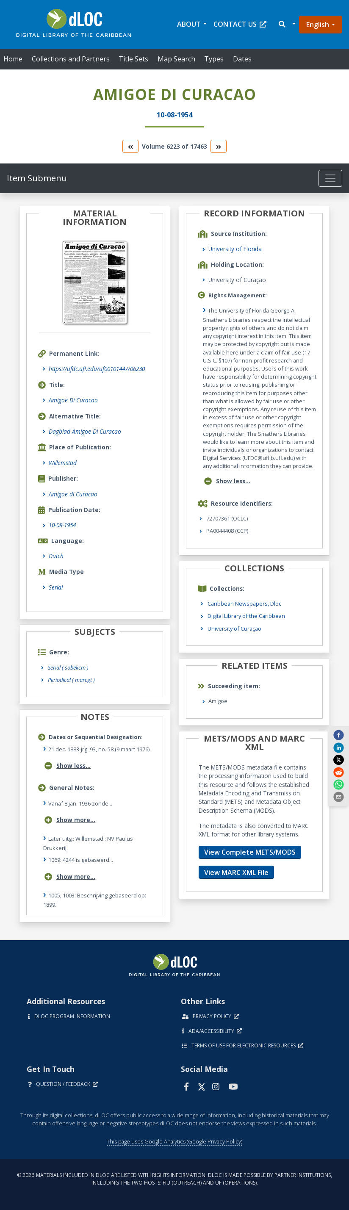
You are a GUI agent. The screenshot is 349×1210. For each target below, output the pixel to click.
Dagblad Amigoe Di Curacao (85, 431)
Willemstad (63, 463)
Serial (56, 587)
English (317, 24)
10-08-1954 (62, 525)
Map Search (176, 59)
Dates (242, 59)
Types (214, 59)
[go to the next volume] (219, 146)
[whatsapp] (338, 784)
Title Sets (133, 59)
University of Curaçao (234, 628)
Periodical (71, 680)
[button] (286, 24)
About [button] (189, 24)
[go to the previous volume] (130, 146)
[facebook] (338, 734)
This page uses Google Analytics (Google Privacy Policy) (174, 1141)
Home (12, 59)
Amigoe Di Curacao (73, 400)
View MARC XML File (236, 872)
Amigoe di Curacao (73, 494)
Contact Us (239, 24)
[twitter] (338, 759)
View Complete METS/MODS (250, 852)
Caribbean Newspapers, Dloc (244, 603)
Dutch (56, 556)
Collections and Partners (71, 59)
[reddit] (338, 771)
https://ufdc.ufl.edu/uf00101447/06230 (97, 369)
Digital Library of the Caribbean (246, 616)
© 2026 (174, 1178)
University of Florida (235, 249)
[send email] (338, 796)
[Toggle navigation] (330, 178)
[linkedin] (338, 747)
